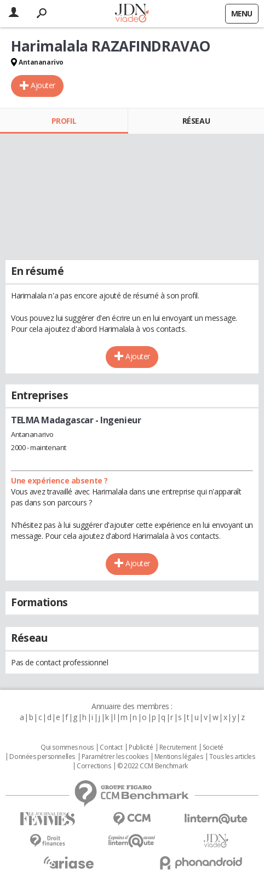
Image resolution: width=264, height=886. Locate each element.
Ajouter (43, 85)
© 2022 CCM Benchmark (152, 766)
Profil (63, 121)
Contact (111, 747)
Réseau (196, 121)
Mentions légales (178, 757)
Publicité (141, 747)
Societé (213, 747)
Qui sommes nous (67, 747)
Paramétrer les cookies (115, 757)
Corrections (94, 766)
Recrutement (177, 747)
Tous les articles (232, 757)
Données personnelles (42, 757)
